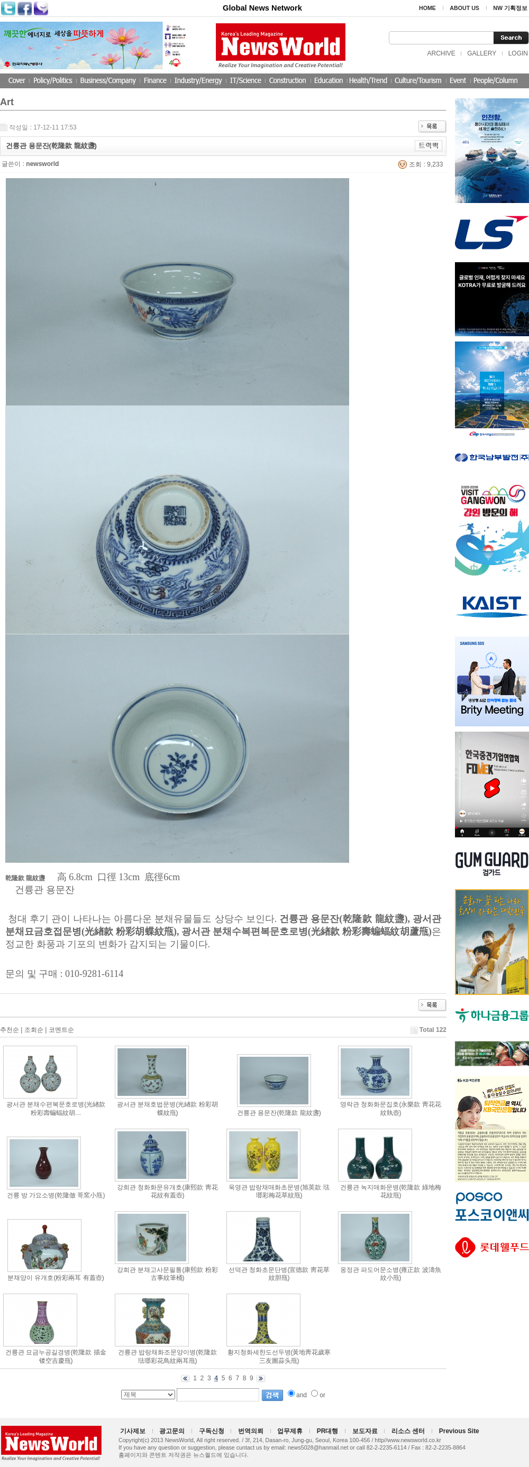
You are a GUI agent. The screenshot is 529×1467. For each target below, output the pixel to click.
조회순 (33, 1030)
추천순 (9, 1030)
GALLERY (481, 53)
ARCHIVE (441, 53)
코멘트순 (61, 1030)
